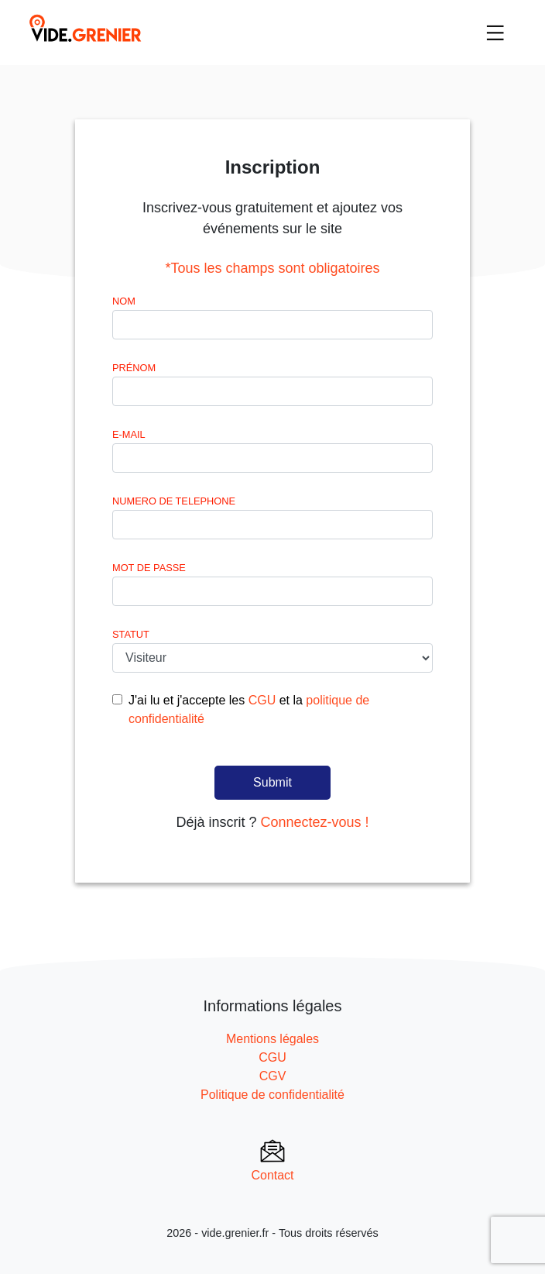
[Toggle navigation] (495, 32)
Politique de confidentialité (272, 1094)
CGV (272, 1076)
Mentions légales (272, 1038)
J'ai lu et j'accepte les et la (249, 709)
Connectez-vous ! (314, 822)
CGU (262, 700)
